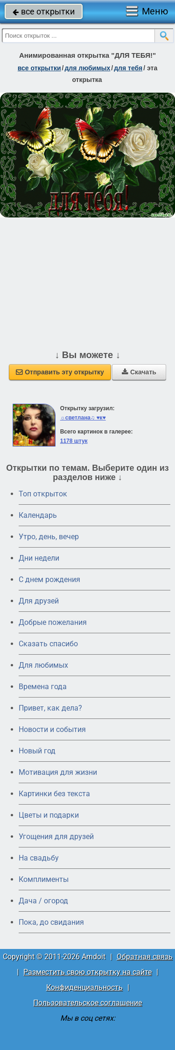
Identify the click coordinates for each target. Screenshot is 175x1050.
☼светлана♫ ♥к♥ (83, 417)
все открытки (44, 11)
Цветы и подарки (49, 815)
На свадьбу (39, 858)
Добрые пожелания (53, 622)
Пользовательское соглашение (87, 1002)
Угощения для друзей (56, 836)
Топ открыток (43, 493)
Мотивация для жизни (58, 772)
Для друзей (39, 600)
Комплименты (44, 879)
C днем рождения (49, 579)
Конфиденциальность (84, 987)
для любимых (87, 68)
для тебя (128, 68)
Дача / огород (43, 900)
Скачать (139, 372)
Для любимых (43, 665)
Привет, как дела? (50, 708)
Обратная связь (145, 956)
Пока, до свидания (51, 922)
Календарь (38, 515)
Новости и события (52, 729)
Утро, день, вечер (49, 536)
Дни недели (39, 558)
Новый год (37, 750)
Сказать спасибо (48, 643)
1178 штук (74, 441)
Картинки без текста (54, 793)
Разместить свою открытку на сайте (87, 972)
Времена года (43, 686)
